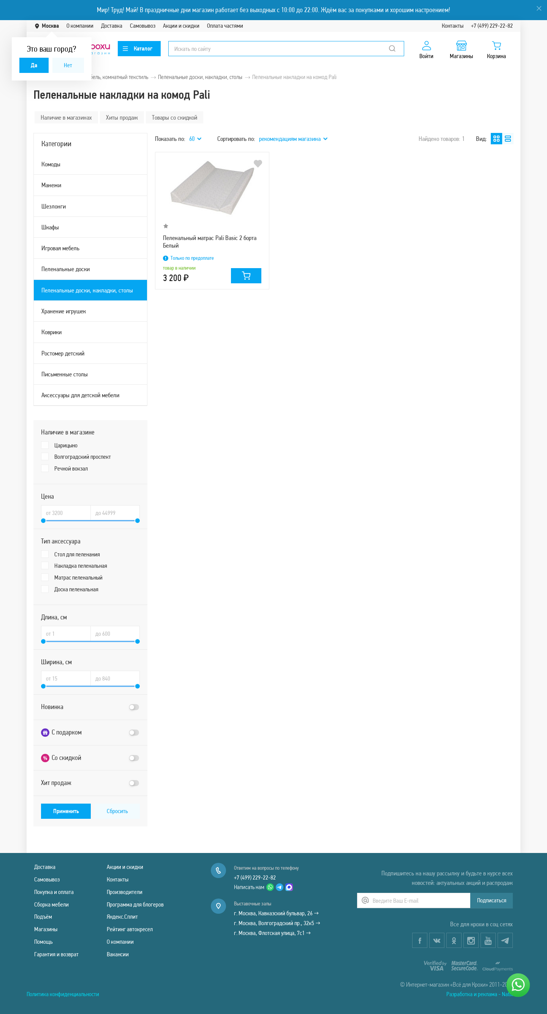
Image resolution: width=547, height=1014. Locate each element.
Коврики (51, 332)
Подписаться (491, 900)
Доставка (111, 25)
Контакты (452, 25)
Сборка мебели (51, 904)
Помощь (43, 941)
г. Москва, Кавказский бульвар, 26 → (276, 913)
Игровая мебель (60, 248)
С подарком (61, 732)
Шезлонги (53, 206)
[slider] (43, 521)
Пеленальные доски (65, 269)
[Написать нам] (518, 985)
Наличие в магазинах (66, 117)
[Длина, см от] (65, 633)
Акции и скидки (181, 25)
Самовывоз (142, 25)
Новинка (52, 707)
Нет (68, 65)
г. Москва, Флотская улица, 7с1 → (272, 933)
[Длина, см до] (115, 633)
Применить (66, 811)
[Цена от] (65, 512)
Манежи (51, 185)
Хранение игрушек (63, 311)
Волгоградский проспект (82, 456)
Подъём (43, 916)
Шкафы (50, 227)
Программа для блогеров (135, 904)
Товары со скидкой (174, 117)
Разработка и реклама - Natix (479, 994)
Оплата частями (225, 25)
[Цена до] (115, 512)
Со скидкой (61, 757)
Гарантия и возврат (56, 954)
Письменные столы (64, 374)
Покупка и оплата (54, 892)
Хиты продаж (122, 117)
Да (34, 65)
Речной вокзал (71, 468)
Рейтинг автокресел (130, 929)
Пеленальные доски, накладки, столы (87, 290)
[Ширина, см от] (65, 678)
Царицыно (65, 445)
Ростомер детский (62, 353)
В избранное (258, 163)
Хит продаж (56, 783)
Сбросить (117, 811)
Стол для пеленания (77, 554)
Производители (124, 892)
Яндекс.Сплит (122, 916)
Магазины (45, 929)
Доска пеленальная (76, 589)
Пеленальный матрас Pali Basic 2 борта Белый (209, 241)
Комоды (50, 164)
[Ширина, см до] (115, 678)
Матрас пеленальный (78, 577)
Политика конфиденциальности (63, 994)
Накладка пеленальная (80, 565)
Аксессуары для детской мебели (80, 395)
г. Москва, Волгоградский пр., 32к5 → (277, 923)
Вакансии (118, 954)
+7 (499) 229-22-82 (492, 25)
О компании (79, 25)
